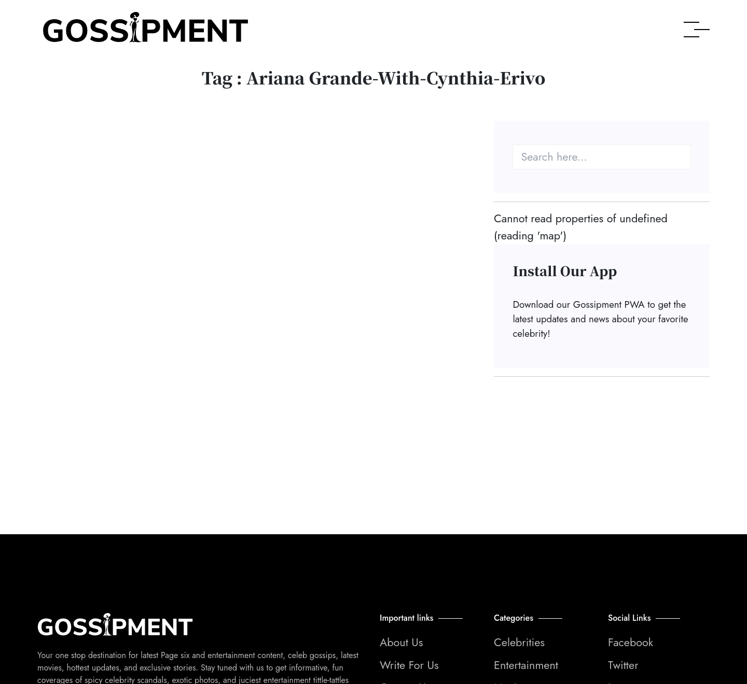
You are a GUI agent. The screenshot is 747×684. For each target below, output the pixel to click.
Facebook (630, 642)
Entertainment (526, 665)
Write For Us (409, 665)
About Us (401, 642)
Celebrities (519, 642)
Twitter (623, 665)
